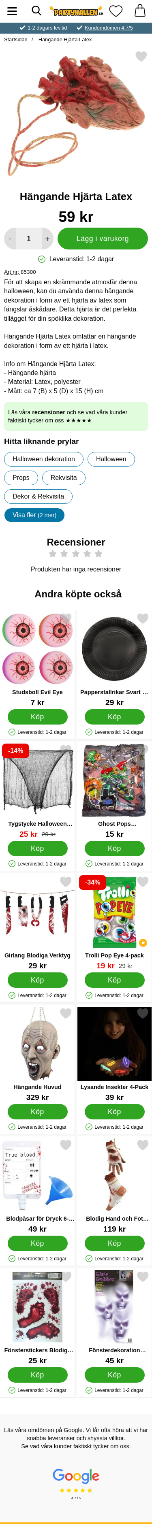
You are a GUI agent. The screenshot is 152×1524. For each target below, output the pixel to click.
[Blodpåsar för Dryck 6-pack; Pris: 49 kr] (37, 1186)
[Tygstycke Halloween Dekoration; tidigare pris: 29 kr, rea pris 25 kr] (37, 791)
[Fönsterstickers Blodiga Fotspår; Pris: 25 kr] (37, 1317)
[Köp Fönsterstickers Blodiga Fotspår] (38, 1374)
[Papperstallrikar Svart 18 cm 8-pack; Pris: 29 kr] (114, 659)
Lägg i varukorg (103, 238)
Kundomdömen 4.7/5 (109, 28)
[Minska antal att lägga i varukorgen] (10, 238)
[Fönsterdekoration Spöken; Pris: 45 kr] (114, 1317)
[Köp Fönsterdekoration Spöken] (115, 1374)
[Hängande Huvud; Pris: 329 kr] (37, 1054)
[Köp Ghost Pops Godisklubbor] (115, 848)
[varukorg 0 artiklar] (140, 11)
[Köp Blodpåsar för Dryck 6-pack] (38, 1243)
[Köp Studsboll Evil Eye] (38, 716)
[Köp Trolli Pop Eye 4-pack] (115, 979)
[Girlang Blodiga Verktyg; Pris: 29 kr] (37, 922)
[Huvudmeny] (12, 11)
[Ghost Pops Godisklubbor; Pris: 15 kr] (114, 791)
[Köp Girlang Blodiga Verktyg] (38, 979)
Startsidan (16, 39)
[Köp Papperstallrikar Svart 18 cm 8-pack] (115, 716)
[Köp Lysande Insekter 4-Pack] (115, 1111)
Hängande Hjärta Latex (64, 39)
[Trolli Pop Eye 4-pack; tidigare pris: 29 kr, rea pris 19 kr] (114, 922)
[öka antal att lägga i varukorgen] (48, 238)
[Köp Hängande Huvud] (38, 1111)
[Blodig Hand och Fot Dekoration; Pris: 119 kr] (114, 1186)
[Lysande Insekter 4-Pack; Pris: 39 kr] (114, 1054)
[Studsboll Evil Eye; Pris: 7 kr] (37, 659)
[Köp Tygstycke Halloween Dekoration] (38, 848)
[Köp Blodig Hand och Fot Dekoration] (115, 1243)
